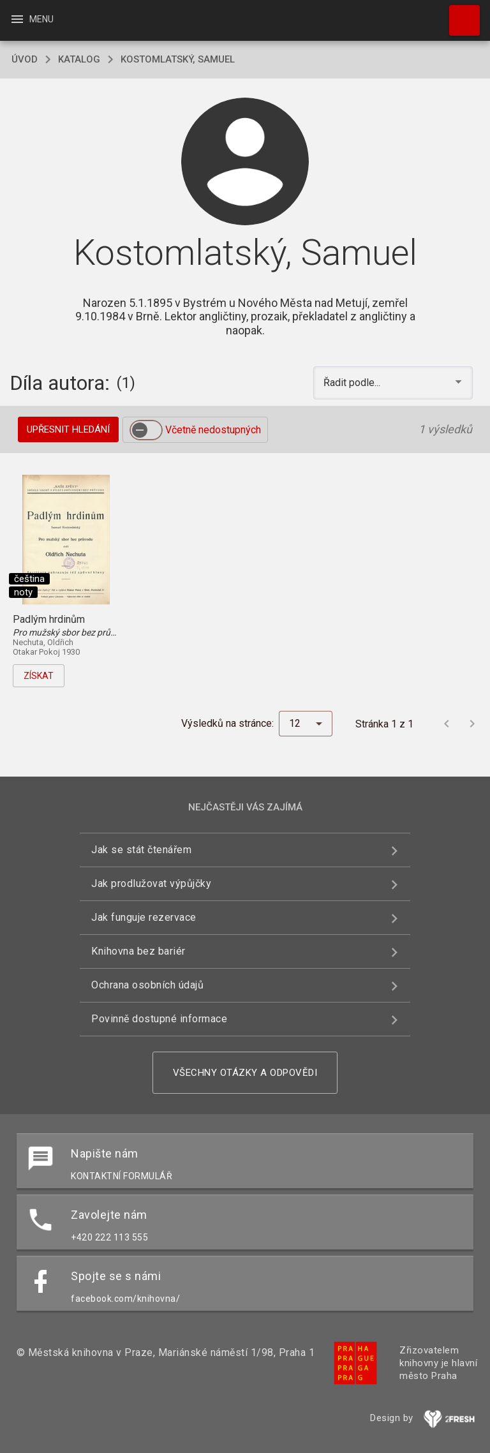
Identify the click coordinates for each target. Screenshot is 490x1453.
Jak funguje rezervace (144, 917)
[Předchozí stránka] (446, 723)
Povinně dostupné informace (159, 1019)
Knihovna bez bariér (138, 951)
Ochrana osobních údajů (147, 985)
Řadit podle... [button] (353, 382)
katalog (79, 59)
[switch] (146, 430)
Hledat (458, 14)
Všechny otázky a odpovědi (245, 1072)
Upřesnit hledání (68, 429)
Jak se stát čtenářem (141, 850)
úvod (24, 59)
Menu (32, 19)
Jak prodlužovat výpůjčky (151, 883)
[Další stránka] (472, 723)
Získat (39, 676)
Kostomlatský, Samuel (178, 59)
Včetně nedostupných (213, 430)
